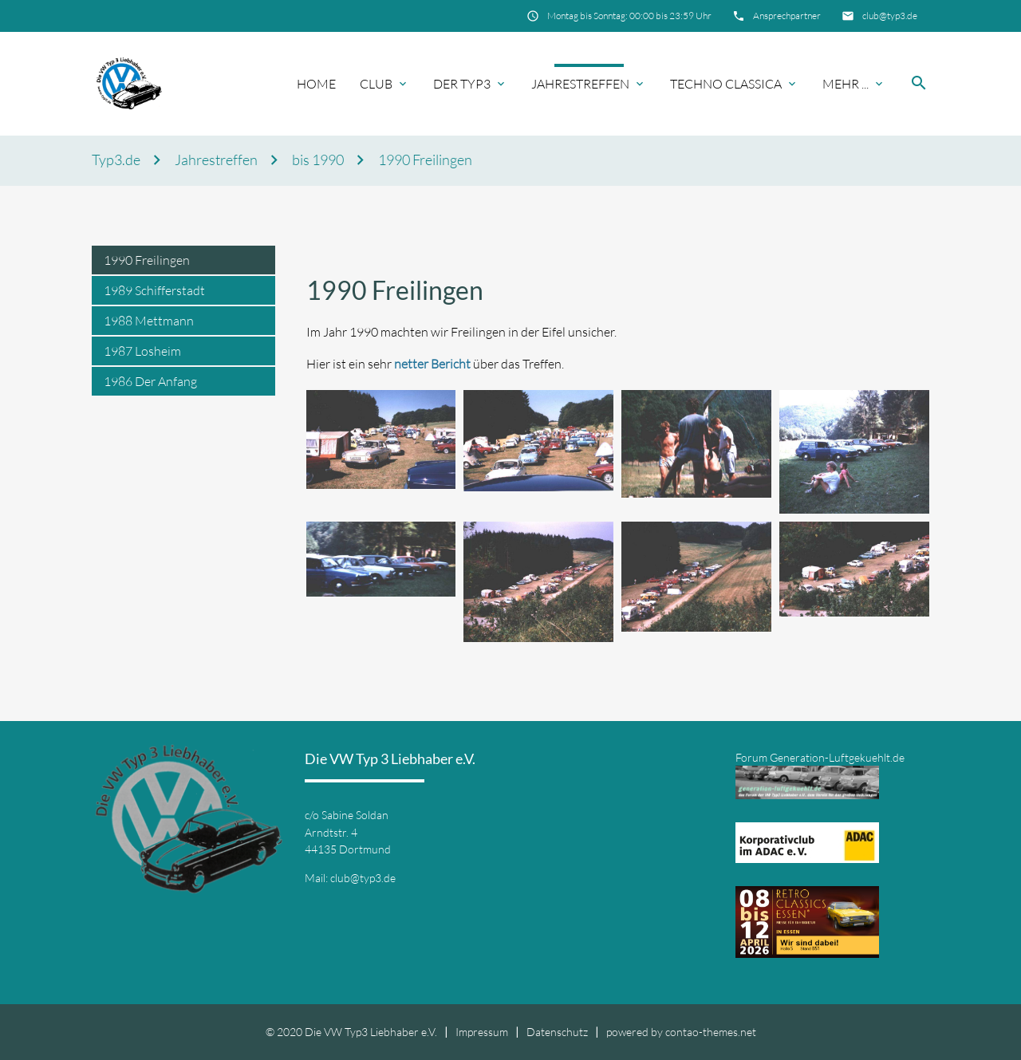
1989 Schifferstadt (154, 290)
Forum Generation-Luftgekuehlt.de (820, 757)
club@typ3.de (889, 16)
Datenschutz (557, 1031)
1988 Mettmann (149, 321)
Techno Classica (726, 84)
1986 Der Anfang (150, 381)
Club (376, 84)
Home (316, 84)
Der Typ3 (462, 84)
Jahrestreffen (580, 84)
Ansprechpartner (787, 16)
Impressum (481, 1031)
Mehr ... (845, 84)
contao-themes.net (710, 1031)
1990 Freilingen (425, 160)
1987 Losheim (142, 351)
